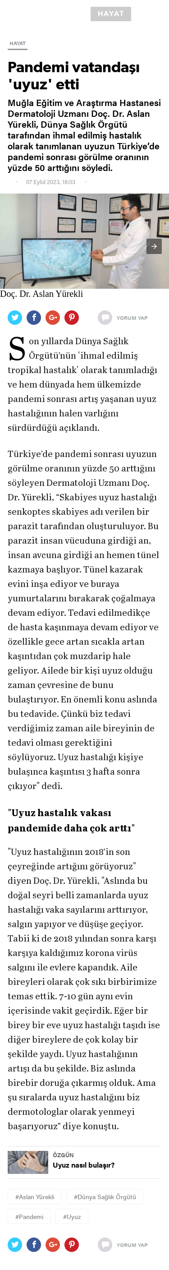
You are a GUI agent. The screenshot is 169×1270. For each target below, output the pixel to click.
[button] (154, 246)
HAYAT (17, 43)
